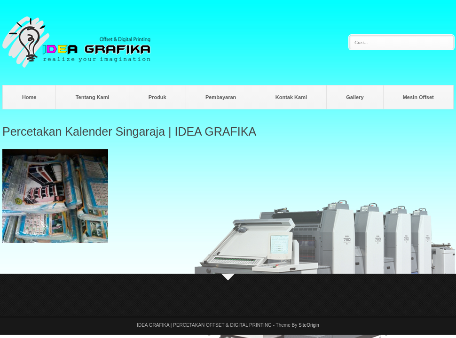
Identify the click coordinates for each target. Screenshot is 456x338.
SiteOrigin (309, 325)
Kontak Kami (291, 97)
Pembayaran (220, 97)
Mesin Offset (418, 97)
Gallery (354, 97)
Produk (157, 97)
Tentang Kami (93, 97)
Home (29, 97)
